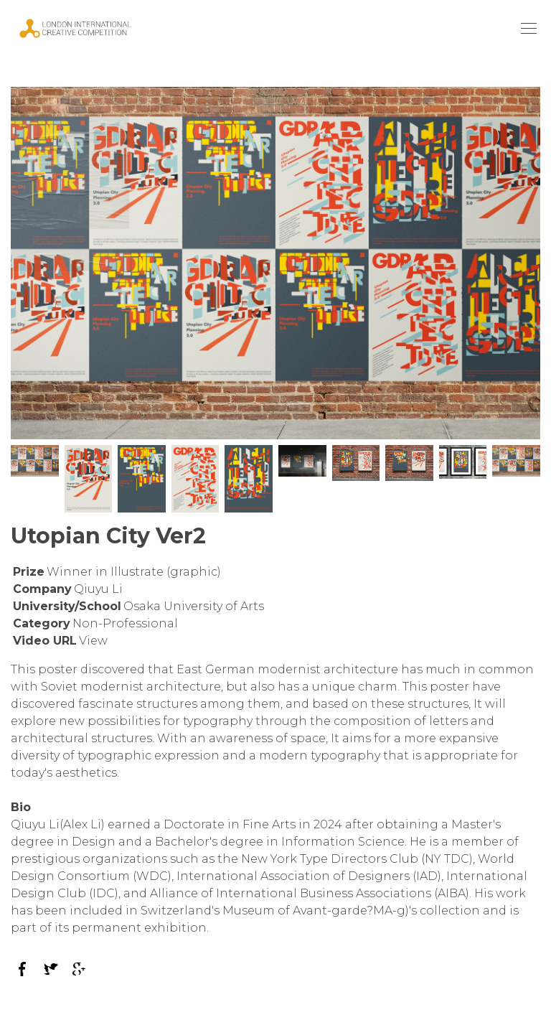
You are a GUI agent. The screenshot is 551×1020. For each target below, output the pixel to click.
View (93, 640)
